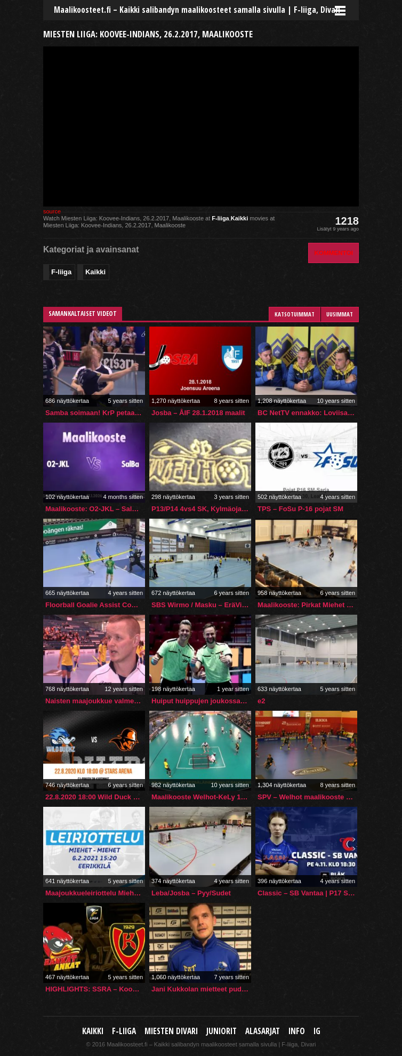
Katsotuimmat (295, 314)
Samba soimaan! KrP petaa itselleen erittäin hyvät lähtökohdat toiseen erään (95, 413)
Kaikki (239, 218)
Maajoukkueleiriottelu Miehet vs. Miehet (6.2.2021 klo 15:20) (95, 893)
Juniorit (221, 1031)
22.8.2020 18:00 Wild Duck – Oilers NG (95, 797)
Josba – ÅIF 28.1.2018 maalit (198, 413)
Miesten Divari (171, 1031)
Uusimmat (339, 314)
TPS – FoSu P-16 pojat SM (300, 509)
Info (296, 1031)
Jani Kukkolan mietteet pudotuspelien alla (201, 989)
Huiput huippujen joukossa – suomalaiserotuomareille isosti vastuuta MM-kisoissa (201, 701)
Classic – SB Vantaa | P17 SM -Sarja (307, 893)
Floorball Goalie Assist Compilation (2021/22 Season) (95, 605)
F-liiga (220, 218)
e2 (261, 701)
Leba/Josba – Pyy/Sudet (191, 893)
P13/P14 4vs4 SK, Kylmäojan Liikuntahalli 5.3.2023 (201, 509)
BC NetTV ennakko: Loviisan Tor (307, 413)
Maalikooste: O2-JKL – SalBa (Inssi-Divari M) (95, 509)
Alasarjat (262, 1031)
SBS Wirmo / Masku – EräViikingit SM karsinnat (201, 605)
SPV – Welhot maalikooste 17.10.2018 (307, 797)
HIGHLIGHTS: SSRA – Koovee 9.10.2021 (95, 989)
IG (316, 1031)
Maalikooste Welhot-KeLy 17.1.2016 (201, 797)
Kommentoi (333, 252)
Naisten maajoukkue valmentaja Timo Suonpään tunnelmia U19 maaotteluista (95, 701)
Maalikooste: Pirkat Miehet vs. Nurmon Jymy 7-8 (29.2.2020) (307, 605)
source (52, 211)
